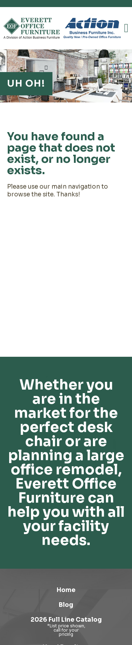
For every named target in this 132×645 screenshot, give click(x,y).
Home (66, 590)
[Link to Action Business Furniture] (92, 28)
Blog (66, 605)
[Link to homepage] (32, 28)
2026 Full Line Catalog (66, 619)
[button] (126, 28)
